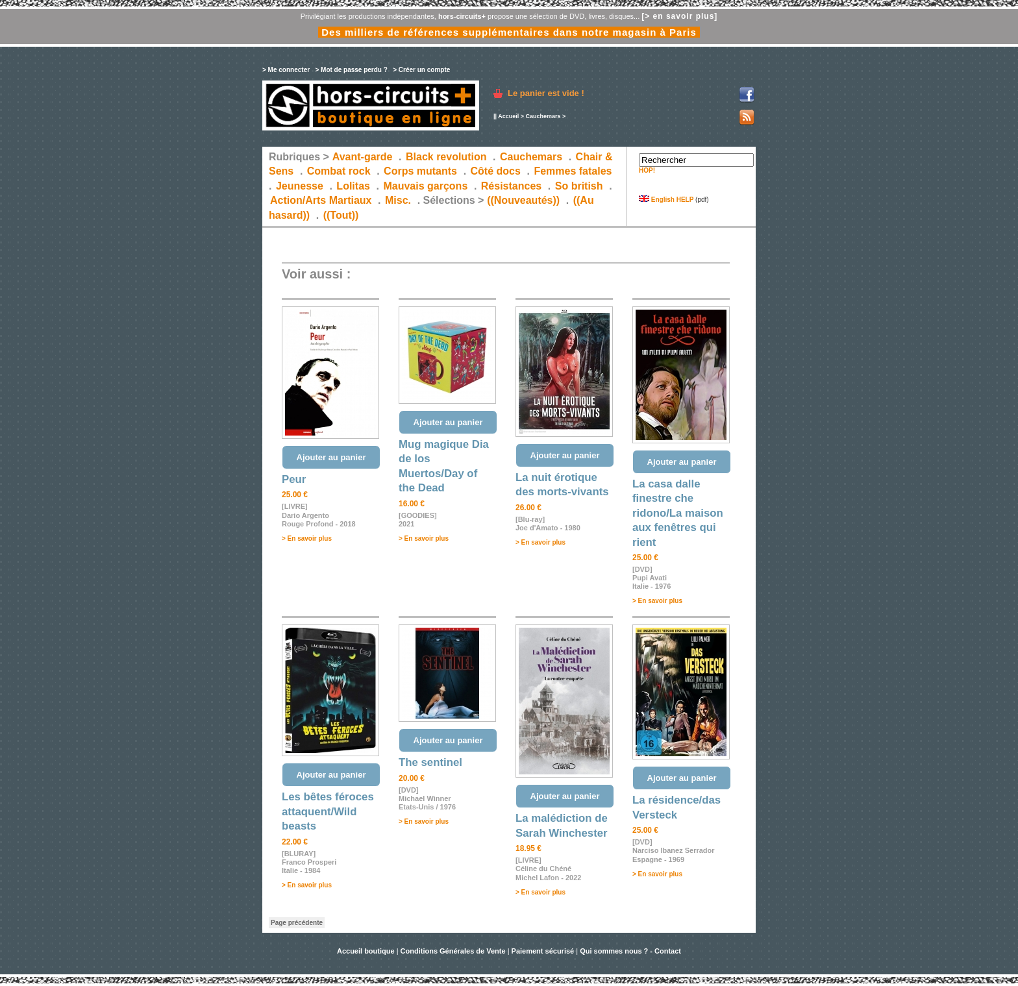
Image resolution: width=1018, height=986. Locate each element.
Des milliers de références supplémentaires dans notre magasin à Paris (509, 32)
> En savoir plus (307, 538)
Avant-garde (362, 156)
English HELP (666, 199)
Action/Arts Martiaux (320, 200)
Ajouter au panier (331, 457)
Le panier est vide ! (546, 93)
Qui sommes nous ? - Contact (630, 951)
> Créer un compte (421, 69)
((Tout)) (341, 215)
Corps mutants (422, 171)
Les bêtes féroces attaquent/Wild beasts (328, 811)
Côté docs (496, 171)
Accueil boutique (367, 951)
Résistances (511, 185)
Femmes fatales (573, 171)
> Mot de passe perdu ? (351, 69)
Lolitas (353, 185)
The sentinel (430, 762)
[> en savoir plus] (679, 16)
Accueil (508, 116)
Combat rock (339, 171)
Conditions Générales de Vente (453, 951)
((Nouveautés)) (523, 200)
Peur (294, 479)
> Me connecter (286, 69)
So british (579, 185)
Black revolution (446, 156)
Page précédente (297, 922)
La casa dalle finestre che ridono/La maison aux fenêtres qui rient (677, 513)
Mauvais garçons (425, 185)
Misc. (398, 200)
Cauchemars (542, 116)
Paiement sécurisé (543, 951)
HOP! (647, 170)
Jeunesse (299, 185)
